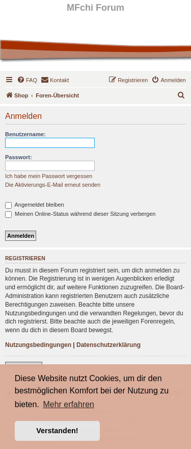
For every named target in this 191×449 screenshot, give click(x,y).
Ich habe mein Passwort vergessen (48, 176)
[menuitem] (27, 80)
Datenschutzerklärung (108, 344)
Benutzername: (25, 134)
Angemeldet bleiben (34, 205)
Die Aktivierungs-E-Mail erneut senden (52, 185)
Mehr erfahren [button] (68, 404)
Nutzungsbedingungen (38, 344)
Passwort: (18, 157)
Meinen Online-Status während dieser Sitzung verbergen (80, 214)
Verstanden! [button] (57, 431)
